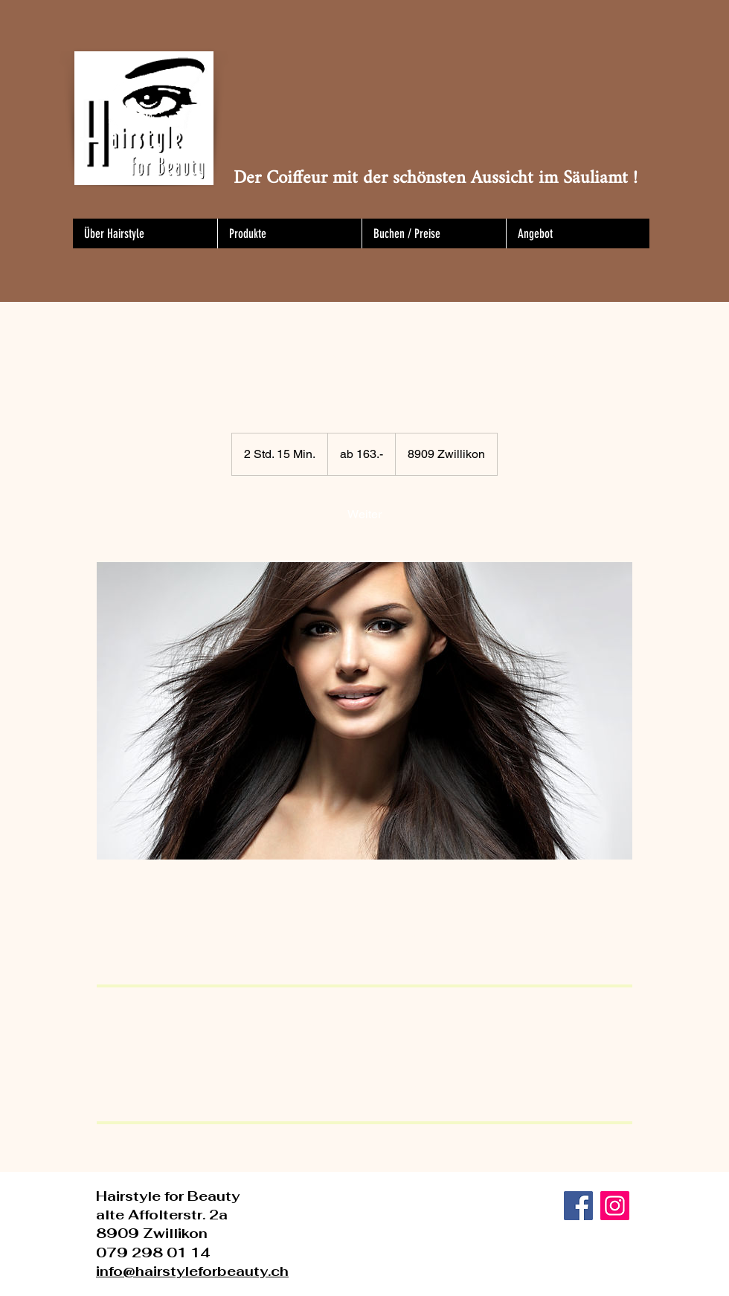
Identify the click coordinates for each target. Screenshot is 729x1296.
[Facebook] (578, 1205)
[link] (364, 514)
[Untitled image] (364, 711)
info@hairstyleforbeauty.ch (192, 1271)
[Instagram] (614, 1205)
